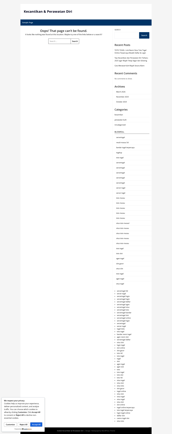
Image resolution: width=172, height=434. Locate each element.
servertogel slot (123, 315)
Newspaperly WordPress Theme (103, 431)
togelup (119, 152)
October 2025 (121, 102)
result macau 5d (122, 142)
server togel (120, 188)
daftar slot (121, 415)
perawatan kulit (120, 120)
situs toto (120, 386)
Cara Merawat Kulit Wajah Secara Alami (129, 65)
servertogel (120, 137)
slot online (121, 348)
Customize (10, 424)
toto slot (119, 253)
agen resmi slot (123, 337)
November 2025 (122, 97)
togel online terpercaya (125, 407)
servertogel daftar (123, 302)
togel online (121, 391)
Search (118, 29)
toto (118, 369)
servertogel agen (123, 304)
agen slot (120, 367)
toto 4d (119, 353)
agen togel (120, 258)
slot (118, 361)
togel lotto (121, 329)
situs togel (120, 284)
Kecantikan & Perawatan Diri (48, 11)
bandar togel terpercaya (125, 147)
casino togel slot (123, 418)
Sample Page (27, 22)
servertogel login (123, 296)
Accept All (36, 424)
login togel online (123, 413)
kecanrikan (119, 115)
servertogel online (124, 318)
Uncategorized (120, 125)
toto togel (120, 157)
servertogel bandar (124, 312)
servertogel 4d (122, 291)
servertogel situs (123, 307)
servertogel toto (123, 310)
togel (119, 358)
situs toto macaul (122, 223)
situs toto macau (122, 228)
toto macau (120, 198)
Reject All (23, 424)
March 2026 (120, 92)
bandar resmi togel (124, 334)
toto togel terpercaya (125, 410)
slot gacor (120, 263)
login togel (121, 345)
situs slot (119, 268)
